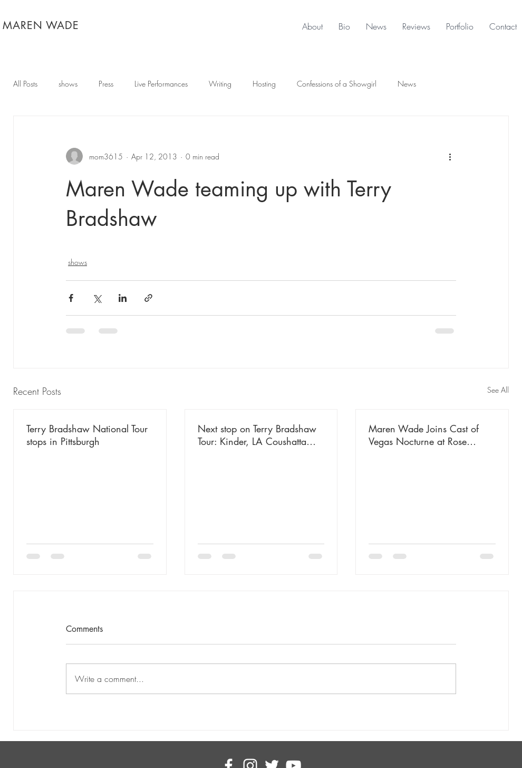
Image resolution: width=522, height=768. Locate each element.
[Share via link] (148, 298)
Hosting (264, 84)
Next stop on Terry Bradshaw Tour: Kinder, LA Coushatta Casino (257, 435)
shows (68, 84)
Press (106, 84)
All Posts (25, 84)
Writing (220, 84)
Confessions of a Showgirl (336, 84)
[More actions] (449, 156)
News (407, 84)
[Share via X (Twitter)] (97, 298)
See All (498, 390)
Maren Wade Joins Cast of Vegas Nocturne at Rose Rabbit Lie (424, 435)
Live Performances (161, 84)
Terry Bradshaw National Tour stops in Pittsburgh (87, 435)
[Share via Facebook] (71, 298)
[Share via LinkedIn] (123, 298)
